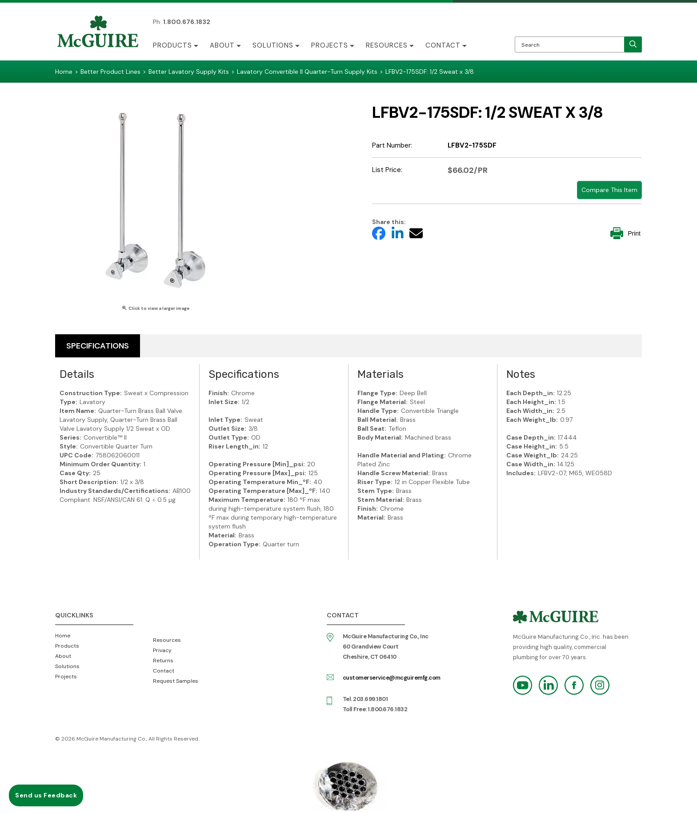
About (222, 45)
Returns (163, 660)
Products (172, 45)
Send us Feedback (46, 795)
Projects (329, 45)
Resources (387, 45)
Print (625, 233)
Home (62, 635)
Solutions (272, 45)
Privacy (162, 650)
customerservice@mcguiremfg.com (392, 677)
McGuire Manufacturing (97, 32)
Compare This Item (609, 190)
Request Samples (175, 681)
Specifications (97, 345)
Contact (443, 45)
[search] (633, 44)
